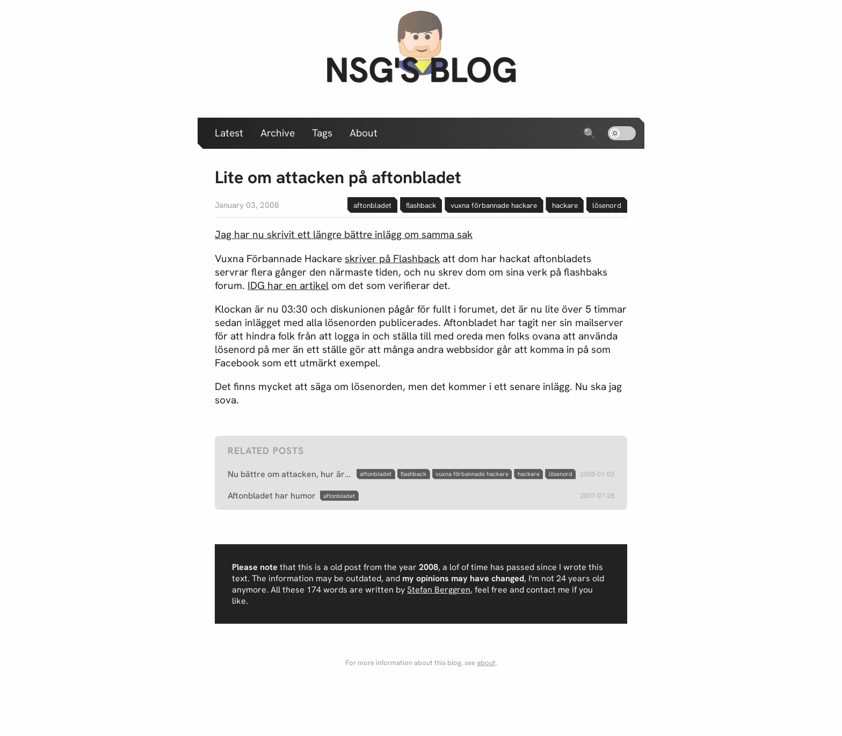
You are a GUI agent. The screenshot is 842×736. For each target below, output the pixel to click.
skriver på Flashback (392, 258)
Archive (277, 133)
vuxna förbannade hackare (494, 205)
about (486, 662)
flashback (421, 205)
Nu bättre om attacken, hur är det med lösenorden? (290, 474)
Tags (322, 133)
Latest (229, 133)
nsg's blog (421, 69)
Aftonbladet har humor (272, 495)
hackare (565, 205)
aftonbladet (372, 205)
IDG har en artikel (288, 285)
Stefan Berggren (438, 589)
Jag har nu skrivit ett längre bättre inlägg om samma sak (344, 234)
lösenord (606, 205)
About (364, 133)
